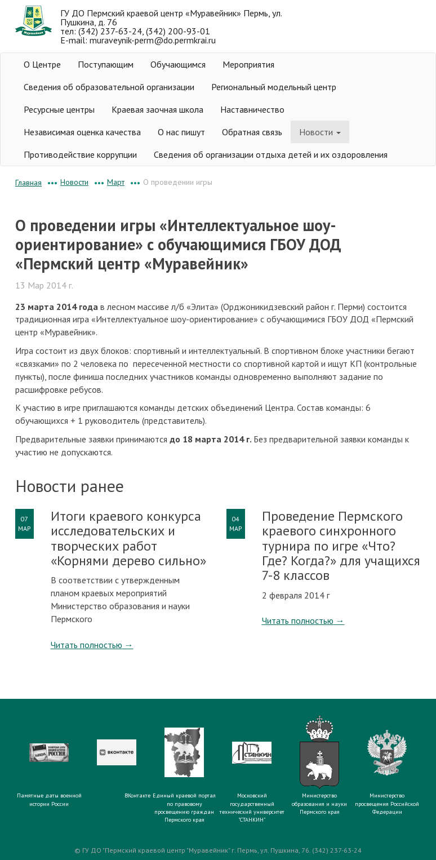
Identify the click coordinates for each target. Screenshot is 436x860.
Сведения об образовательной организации (109, 86)
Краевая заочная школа (157, 109)
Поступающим (106, 64)
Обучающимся (178, 64)
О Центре (42, 64)
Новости (320, 132)
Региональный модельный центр (273, 86)
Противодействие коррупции (80, 154)
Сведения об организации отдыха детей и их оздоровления (271, 154)
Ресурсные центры (59, 109)
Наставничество (252, 109)
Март (115, 182)
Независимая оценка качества (82, 132)
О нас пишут (181, 132)
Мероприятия (248, 64)
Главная (28, 183)
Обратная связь (252, 132)
